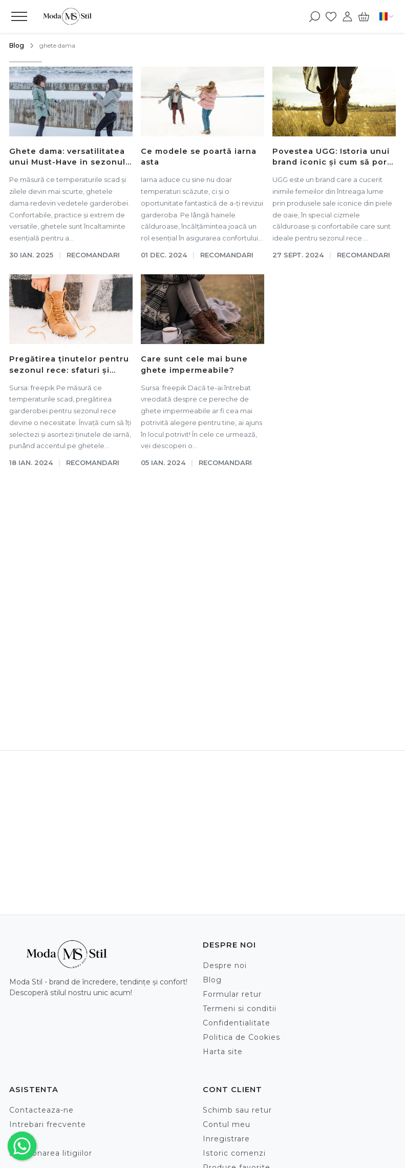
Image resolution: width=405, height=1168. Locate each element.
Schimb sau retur (237, 1110)
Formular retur (232, 994)
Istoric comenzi (234, 1153)
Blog (16, 45)
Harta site (223, 1051)
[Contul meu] (347, 16)
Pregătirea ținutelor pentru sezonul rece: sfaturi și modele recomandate (69, 365)
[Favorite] (331, 16)
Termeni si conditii (239, 1008)
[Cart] (363, 16)
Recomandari (93, 255)
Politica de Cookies (241, 1037)
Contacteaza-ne (41, 1110)
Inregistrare (226, 1138)
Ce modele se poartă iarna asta (199, 157)
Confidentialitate (236, 1023)
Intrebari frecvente (47, 1124)
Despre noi (225, 965)
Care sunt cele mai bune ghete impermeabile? (194, 364)
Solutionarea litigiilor (50, 1153)
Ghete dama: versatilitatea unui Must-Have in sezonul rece (67, 158)
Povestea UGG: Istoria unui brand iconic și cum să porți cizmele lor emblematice (332, 158)
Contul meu (226, 1124)
